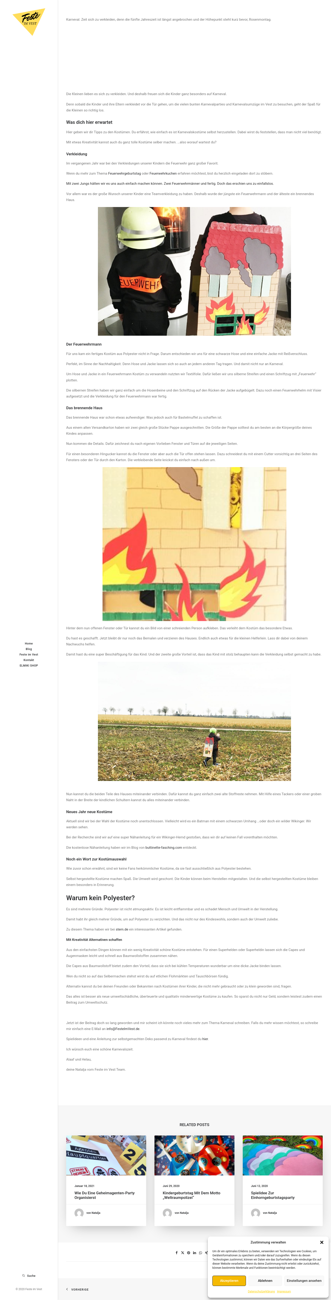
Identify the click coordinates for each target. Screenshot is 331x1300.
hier (205, 1039)
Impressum (284, 1291)
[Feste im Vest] (28, 22)
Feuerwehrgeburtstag (124, 173)
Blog (29, 649)
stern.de (122, 929)
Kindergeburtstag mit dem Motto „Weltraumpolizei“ (193, 1188)
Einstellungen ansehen (304, 1281)
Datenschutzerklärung (261, 1291)
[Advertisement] (194, 55)
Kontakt (29, 660)
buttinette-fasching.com (164, 848)
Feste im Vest (29, 654)
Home (29, 643)
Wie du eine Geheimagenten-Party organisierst (105, 1188)
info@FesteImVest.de (122, 1029)
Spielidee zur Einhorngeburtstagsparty (278, 1188)
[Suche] (29, 1276)
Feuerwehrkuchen (163, 173)
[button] (322, 1242)
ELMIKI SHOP (29, 665)
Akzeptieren (229, 1281)
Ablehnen (265, 1281)
